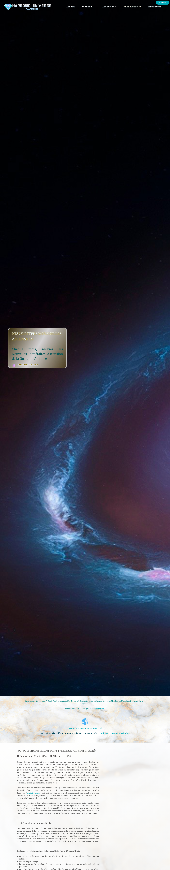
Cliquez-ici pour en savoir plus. (115, 733)
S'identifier (163, 2)
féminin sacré (33, 793)
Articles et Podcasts (28, 364)
